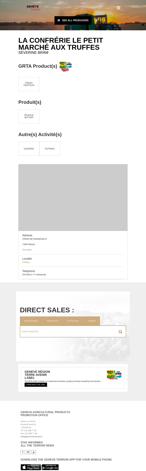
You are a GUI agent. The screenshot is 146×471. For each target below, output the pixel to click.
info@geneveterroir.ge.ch (31, 436)
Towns (92, 321)
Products (53, 321)
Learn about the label (35, 385)
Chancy (25, 262)
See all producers (73, 20)
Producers (31, 321)
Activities (73, 321)
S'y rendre (27, 249)
